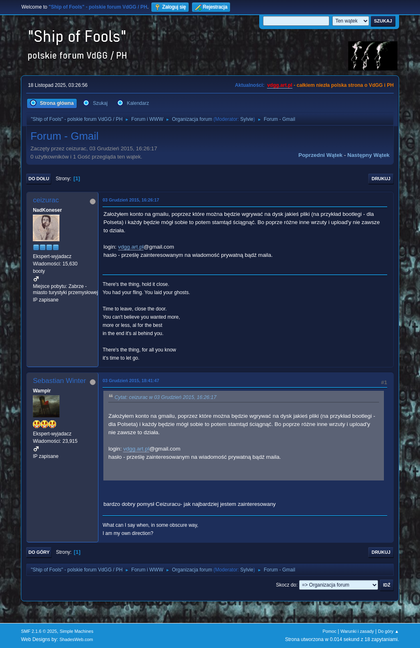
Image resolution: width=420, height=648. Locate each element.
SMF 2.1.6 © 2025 (39, 631)
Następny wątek (368, 155)
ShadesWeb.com (76, 639)
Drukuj (381, 178)
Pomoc (330, 631)
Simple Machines (77, 631)
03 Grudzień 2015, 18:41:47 (131, 380)
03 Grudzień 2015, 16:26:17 (131, 199)
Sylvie (246, 119)
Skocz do (286, 585)
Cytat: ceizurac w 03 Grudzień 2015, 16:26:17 (165, 397)
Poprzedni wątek (320, 155)
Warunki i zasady (357, 631)
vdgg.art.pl (279, 85)
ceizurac (46, 200)
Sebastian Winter (59, 381)
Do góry (39, 552)
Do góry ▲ (388, 631)
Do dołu (38, 178)
